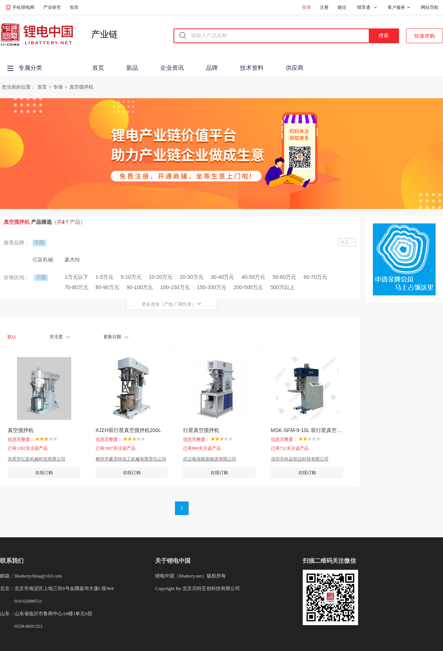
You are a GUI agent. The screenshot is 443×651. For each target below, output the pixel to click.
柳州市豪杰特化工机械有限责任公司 (131, 459)
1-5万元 (104, 277)
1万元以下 (76, 277)
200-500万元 (248, 287)
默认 (11, 336)
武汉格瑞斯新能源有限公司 (209, 459)
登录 (306, 7)
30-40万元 (222, 277)
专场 (58, 87)
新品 (132, 68)
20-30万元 (191, 277)
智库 (74, 7)
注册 (324, 7)
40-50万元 (253, 277)
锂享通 (363, 7)
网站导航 (430, 7)
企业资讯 (172, 68)
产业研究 (52, 7)
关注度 (59, 336)
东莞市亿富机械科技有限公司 (36, 459)
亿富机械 (42, 260)
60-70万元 (315, 277)
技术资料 (252, 68)
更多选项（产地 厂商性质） (171, 304)
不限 (39, 243)
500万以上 (282, 287)
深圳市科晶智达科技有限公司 (300, 459)
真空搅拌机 (81, 87)
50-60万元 (284, 277)
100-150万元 (174, 287)
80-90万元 (107, 287)
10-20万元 (160, 277)
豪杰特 (72, 260)
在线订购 (44, 472)
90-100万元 (140, 287)
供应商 (294, 68)
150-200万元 (211, 287)
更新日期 (115, 336)
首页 (98, 68)
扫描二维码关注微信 (329, 561)
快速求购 (424, 36)
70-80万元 (76, 287)
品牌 (212, 68)
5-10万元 (131, 277)
